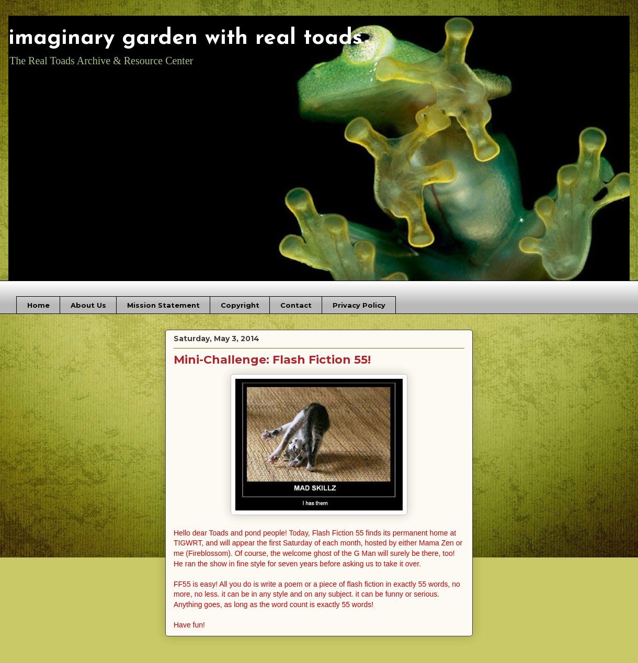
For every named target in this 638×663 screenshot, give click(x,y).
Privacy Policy (359, 305)
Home (38, 305)
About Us (88, 305)
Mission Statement (163, 305)
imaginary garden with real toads (185, 38)
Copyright (240, 305)
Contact (296, 305)
